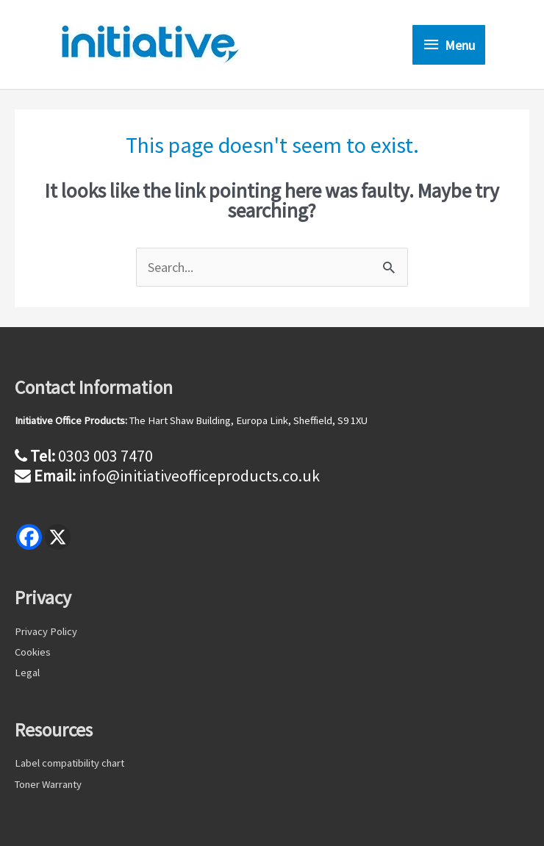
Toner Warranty (48, 784)
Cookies (33, 652)
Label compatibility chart (69, 763)
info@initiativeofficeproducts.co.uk (199, 475)
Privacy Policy (46, 631)
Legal (27, 672)
